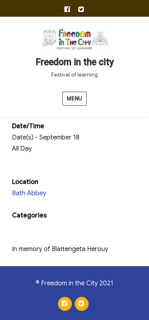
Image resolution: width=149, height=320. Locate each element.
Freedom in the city (74, 62)
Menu (74, 98)
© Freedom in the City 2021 (74, 283)
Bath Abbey (29, 193)
